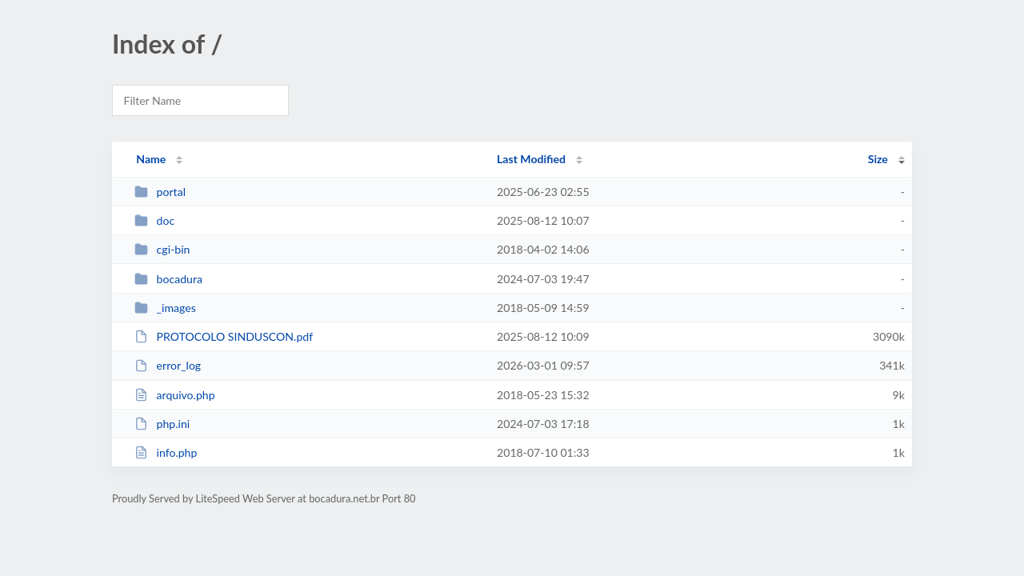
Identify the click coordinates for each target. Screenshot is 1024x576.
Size (878, 159)
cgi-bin (162, 249)
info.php (165, 452)
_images (165, 307)
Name (151, 159)
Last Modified (531, 159)
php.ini (162, 423)
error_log (167, 365)
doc (154, 220)
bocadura (168, 279)
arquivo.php (174, 395)
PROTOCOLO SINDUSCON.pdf (223, 336)
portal (160, 191)
